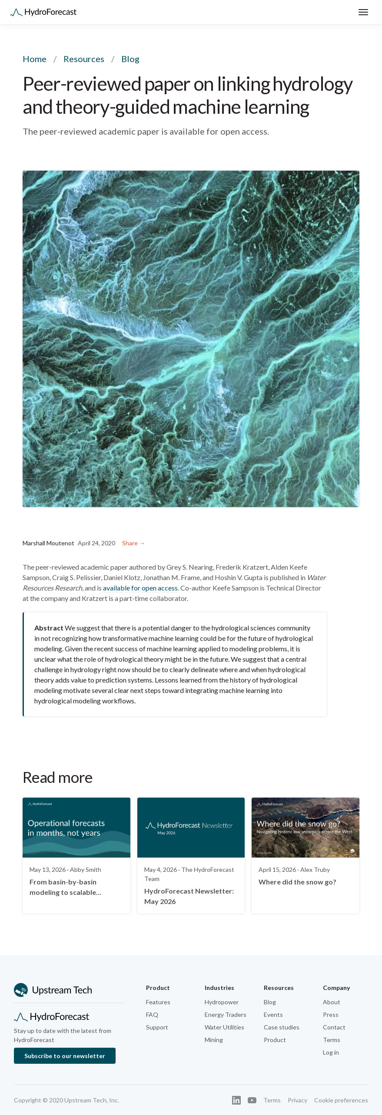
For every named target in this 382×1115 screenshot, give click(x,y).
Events (273, 1014)
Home (35, 58)
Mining (214, 1039)
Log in (331, 1052)
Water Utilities (224, 1027)
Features (158, 1002)
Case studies (281, 1027)
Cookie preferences (341, 1100)
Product (275, 1039)
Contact (334, 1027)
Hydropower (222, 1002)
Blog (270, 1002)
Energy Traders (225, 1014)
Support (157, 1027)
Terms (331, 1039)
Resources (83, 58)
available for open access (140, 588)
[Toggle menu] (363, 12)
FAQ (152, 1014)
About (331, 1002)
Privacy (297, 1100)
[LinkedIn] (236, 1100)
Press (331, 1014)
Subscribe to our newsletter (64, 1055)
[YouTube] (252, 1100)
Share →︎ (133, 543)
